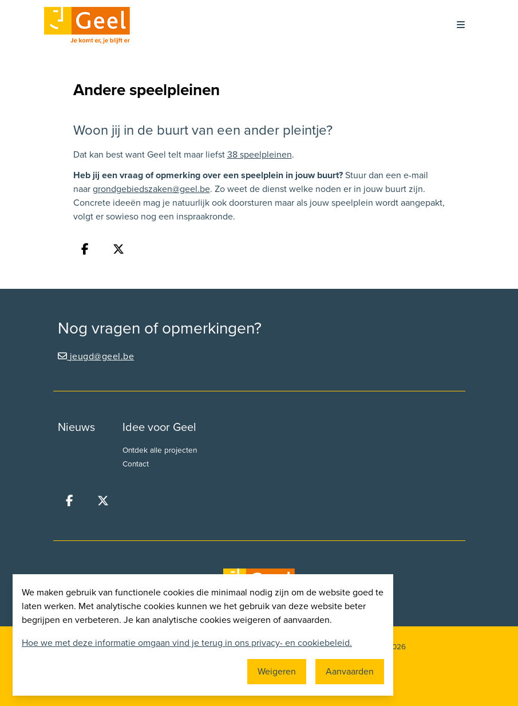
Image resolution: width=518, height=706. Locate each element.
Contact (135, 464)
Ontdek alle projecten (159, 450)
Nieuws (76, 427)
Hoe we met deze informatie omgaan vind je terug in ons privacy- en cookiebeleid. (187, 643)
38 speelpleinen (259, 154)
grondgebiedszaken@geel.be (151, 189)
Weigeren (277, 671)
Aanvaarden (350, 671)
